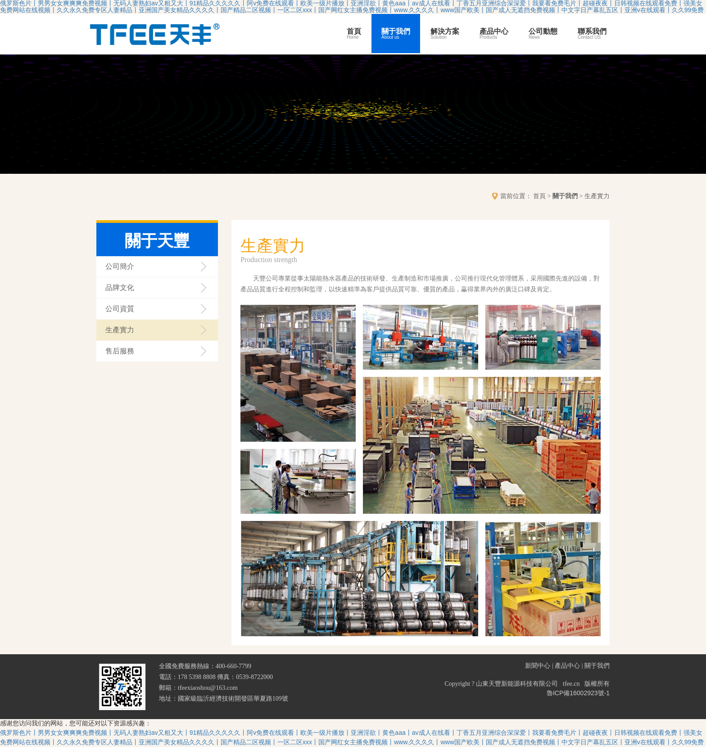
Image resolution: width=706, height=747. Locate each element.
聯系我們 (592, 34)
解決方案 (444, 34)
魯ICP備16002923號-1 (578, 693)
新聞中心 (537, 665)
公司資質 (119, 308)
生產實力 (119, 330)
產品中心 (494, 34)
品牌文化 (119, 287)
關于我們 (395, 34)
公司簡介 (119, 266)
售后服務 (119, 351)
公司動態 (543, 34)
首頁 (354, 34)
